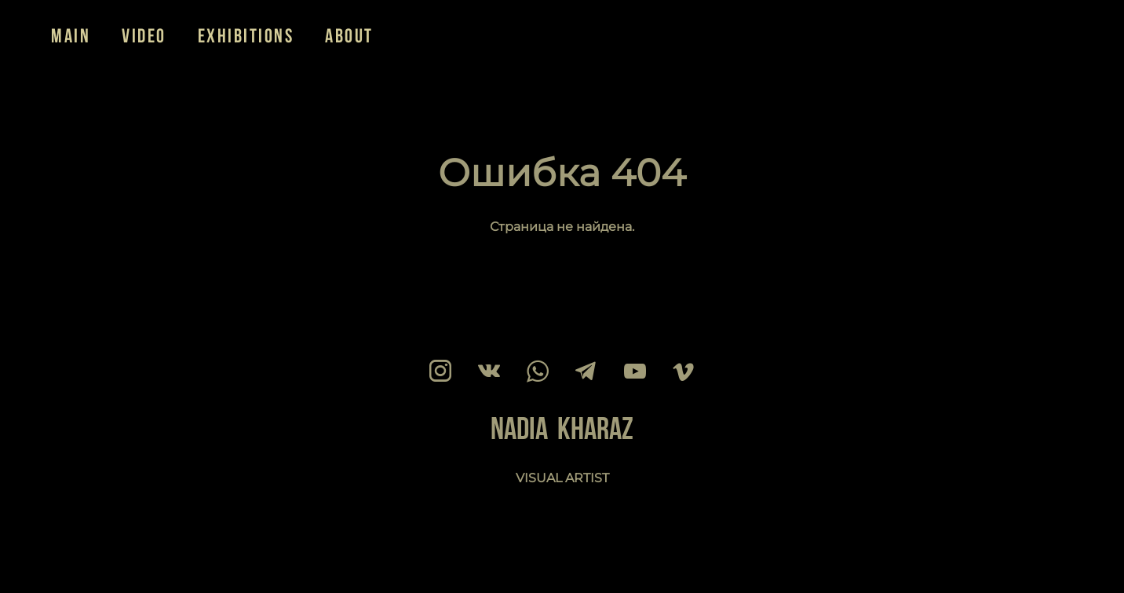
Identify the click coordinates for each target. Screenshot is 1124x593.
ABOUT (349, 36)
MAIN (70, 36)
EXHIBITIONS (246, 36)
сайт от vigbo (81, 556)
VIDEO (144, 36)
